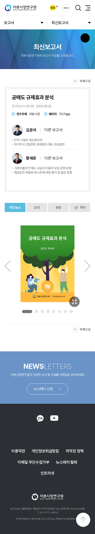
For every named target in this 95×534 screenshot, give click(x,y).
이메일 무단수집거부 (33, 462)
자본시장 (34, 114)
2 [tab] (36, 311)
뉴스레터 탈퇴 (66, 462)
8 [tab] (71, 311)
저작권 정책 (75, 451)
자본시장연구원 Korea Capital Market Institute (20, 8)
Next (88, 266)
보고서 (9, 22)
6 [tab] (59, 311)
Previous (8, 266)
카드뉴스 (15, 207)
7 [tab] (65, 311)
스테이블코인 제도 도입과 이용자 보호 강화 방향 (42, 168)
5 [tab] (53, 311)
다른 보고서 (53, 130)
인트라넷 (47, 473)
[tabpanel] (48, 263)
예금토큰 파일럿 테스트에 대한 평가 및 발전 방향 (43, 172)
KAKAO (40, 419)
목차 (83, 207)
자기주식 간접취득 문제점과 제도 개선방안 (39, 144)
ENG (66, 7)
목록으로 (85, 81)
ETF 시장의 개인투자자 (28, 140)
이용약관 (18, 451)
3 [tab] (42, 311)
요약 (36, 207)
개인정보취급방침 (45, 451)
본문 (58, 207)
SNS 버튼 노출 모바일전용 (85, 38)
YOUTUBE (54, 418)
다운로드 (74, 181)
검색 (78, 8)
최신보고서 (59, 22)
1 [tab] (27, 311)
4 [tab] (48, 311)
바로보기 (53, 181)
